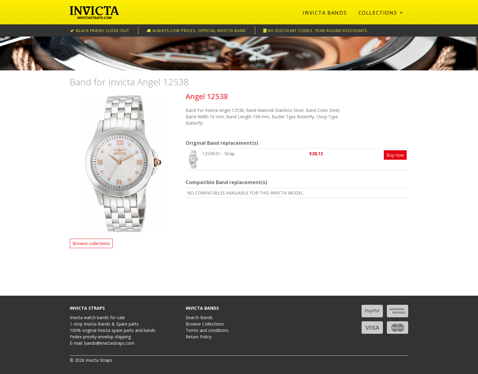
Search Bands (199, 317)
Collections (378, 12)
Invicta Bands (325, 12)
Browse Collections (205, 324)
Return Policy (199, 337)
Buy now (395, 155)
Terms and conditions (207, 330)
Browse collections (91, 243)
